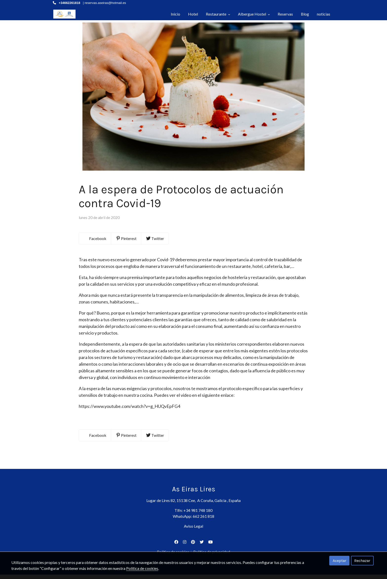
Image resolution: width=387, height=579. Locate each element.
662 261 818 (203, 520)
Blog (305, 14)
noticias (323, 14)
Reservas (285, 14)
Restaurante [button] (218, 14)
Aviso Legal (193, 530)
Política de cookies (142, 568)
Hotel (193, 14)
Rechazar (362, 560)
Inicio (175, 14)
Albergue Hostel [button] (254, 14)
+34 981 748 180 (198, 514)
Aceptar (339, 560)
